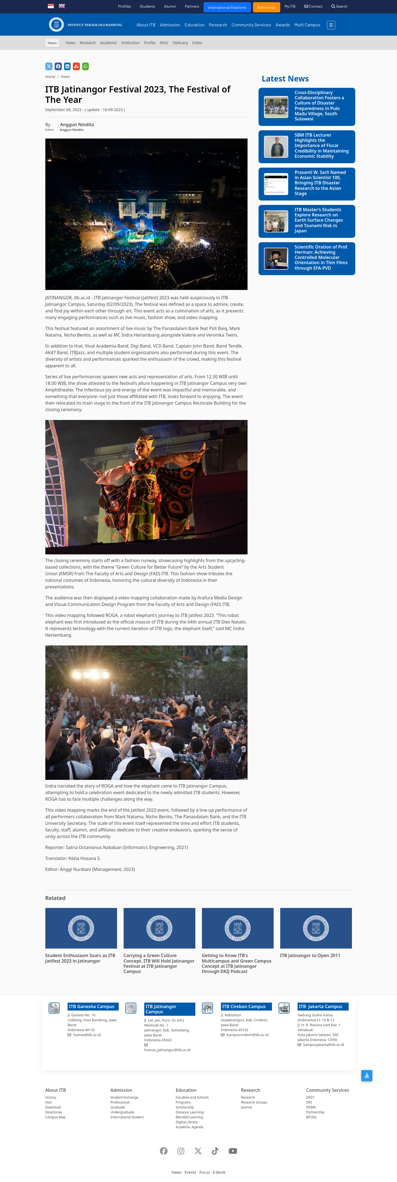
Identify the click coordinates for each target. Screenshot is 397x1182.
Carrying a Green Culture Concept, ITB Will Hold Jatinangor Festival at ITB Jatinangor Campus (159, 963)
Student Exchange (124, 1097)
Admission (266, 7)
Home (50, 76)
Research (218, 24)
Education (194, 24)
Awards (283, 24)
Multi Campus (307, 24)
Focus (204, 1172)
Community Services (251, 24)
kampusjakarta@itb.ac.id (323, 1044)
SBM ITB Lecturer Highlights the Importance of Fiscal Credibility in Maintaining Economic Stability (322, 145)
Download (53, 1107)
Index (197, 42)
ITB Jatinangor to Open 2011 (310, 955)
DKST (310, 1097)
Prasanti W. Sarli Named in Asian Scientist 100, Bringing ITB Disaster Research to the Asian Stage (320, 182)
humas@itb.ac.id (87, 1034)
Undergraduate (122, 1112)
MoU (164, 42)
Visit (48, 1102)
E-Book (219, 1172)
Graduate (117, 1107)
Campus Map (55, 1117)
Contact (313, 6)
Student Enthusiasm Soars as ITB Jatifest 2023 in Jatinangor (80, 958)
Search (339, 6)
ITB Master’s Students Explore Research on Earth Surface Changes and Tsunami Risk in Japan (319, 220)
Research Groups (254, 1102)
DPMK (311, 1107)
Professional (119, 1102)
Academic (108, 42)
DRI (309, 1102)
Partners (192, 6)
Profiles (124, 6)
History (50, 1097)
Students (147, 6)
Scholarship (185, 1107)
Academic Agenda (190, 1127)
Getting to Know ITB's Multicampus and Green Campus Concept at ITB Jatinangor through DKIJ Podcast (237, 963)
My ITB (290, 6)
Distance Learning (190, 1112)
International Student (127, 1117)
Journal (246, 1107)
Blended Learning (189, 1117)
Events (190, 1172)
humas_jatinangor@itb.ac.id (167, 1049)
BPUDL (311, 1117)
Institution (130, 42)
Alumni (170, 6)
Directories (53, 1112)
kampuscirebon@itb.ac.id (247, 1034)
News (70, 42)
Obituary (180, 42)
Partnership (315, 1112)
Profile (149, 42)
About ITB (146, 24)
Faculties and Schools (192, 1097)
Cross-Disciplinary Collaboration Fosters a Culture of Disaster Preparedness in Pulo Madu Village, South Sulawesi (319, 105)
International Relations (227, 7)
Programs (183, 1102)
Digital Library (187, 1122)
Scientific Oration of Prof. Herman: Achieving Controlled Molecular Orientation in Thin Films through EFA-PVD (321, 257)
